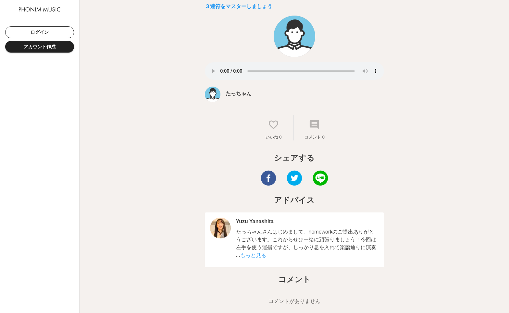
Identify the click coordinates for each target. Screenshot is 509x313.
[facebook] (268, 178)
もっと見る (253, 255)
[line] (320, 178)
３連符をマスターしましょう (238, 6)
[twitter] (294, 178)
